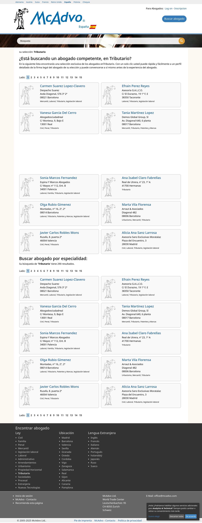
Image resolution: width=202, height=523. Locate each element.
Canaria (66, 484)
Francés (95, 441)
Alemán (95, 448)
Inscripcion (180, 8)
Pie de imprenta (83, 520)
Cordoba (66, 459)
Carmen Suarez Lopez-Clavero (62, 86)
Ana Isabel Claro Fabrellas (141, 177)
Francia (45, 2)
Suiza (37, 2)
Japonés (95, 459)
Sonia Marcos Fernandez (58, 177)
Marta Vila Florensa (136, 204)
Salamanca (68, 469)
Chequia (86, 2)
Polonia (77, 2)
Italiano (95, 444)
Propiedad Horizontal (30, 469)
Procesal (22, 480)
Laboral (22, 455)
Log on (168, 8)
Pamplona (67, 487)
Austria (29, 2)
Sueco (94, 466)
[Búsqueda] (182, 41)
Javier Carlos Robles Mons (59, 232)
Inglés (94, 437)
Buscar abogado (174, 18)
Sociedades (24, 476)
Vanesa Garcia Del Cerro (58, 112)
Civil (20, 437)
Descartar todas (177, 516)
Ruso (93, 462)
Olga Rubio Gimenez (55, 204)
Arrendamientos (27, 462)
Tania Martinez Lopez (138, 112)
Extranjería (24, 484)
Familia (22, 441)
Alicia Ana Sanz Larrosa (139, 232)
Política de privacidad (130, 520)
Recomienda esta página (29, 503)
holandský (96, 455)
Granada (66, 451)
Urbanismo (24, 466)
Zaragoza (67, 466)
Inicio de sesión (24, 495)
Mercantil (23, 448)
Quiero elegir (154, 516)
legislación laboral (28, 451)
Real (64, 473)
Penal (21, 444)
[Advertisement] (98, 155)
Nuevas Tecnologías (29, 487)
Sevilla (65, 448)
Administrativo (26, 459)
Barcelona (67, 441)
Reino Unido (56, 2)
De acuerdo (191, 516)
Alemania (19, 2)
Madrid (66, 437)
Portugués (96, 451)
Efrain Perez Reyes (135, 86)
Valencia (66, 444)
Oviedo (66, 455)
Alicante (66, 480)
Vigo (64, 462)
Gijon (64, 476)
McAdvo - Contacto (25, 499)
